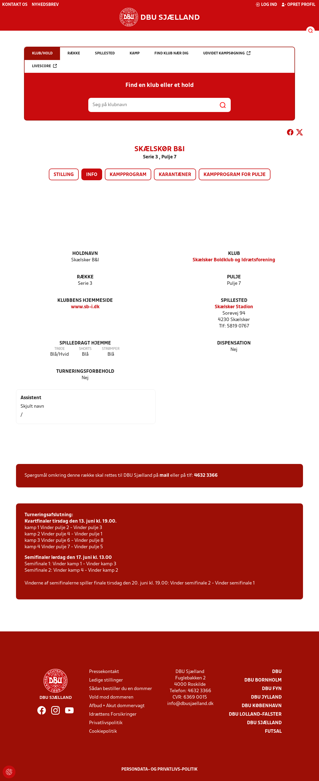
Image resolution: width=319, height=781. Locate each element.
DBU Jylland (266, 697)
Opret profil (298, 4)
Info (91, 175)
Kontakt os (14, 5)
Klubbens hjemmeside (85, 300)
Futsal (273, 731)
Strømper (110, 349)
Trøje (59, 349)
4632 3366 (206, 475)
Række (85, 277)
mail (164, 475)
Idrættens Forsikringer (113, 714)
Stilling (64, 175)
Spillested (234, 300)
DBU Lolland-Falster (255, 714)
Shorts (85, 349)
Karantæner (175, 175)
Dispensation (234, 343)
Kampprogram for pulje (235, 175)
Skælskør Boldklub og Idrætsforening (234, 260)
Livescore (44, 66)
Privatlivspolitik (105, 723)
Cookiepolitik (103, 731)
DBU (277, 672)
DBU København (262, 706)
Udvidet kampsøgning (226, 53)
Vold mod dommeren (111, 697)
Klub (234, 253)
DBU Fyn (272, 689)
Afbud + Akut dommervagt (117, 706)
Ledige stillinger (106, 680)
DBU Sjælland (264, 723)
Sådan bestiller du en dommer (120, 689)
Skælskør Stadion (234, 307)
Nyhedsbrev (45, 5)
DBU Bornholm (263, 680)
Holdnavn (85, 253)
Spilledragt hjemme (85, 343)
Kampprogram (128, 175)
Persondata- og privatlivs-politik (159, 769)
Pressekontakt (104, 672)
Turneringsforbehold (85, 371)
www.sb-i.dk (85, 307)
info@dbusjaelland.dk (190, 704)
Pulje (234, 277)
